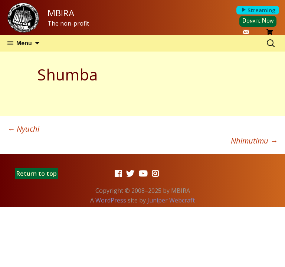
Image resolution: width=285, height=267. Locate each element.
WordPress (110, 200)
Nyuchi (23, 129)
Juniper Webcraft (171, 200)
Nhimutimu (254, 141)
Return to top (36, 173)
